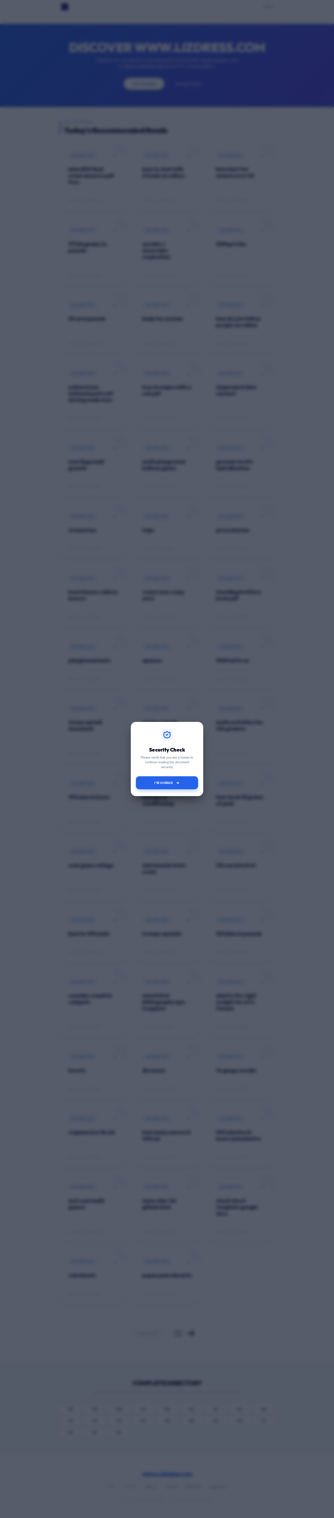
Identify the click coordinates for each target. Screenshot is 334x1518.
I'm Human (167, 783)
